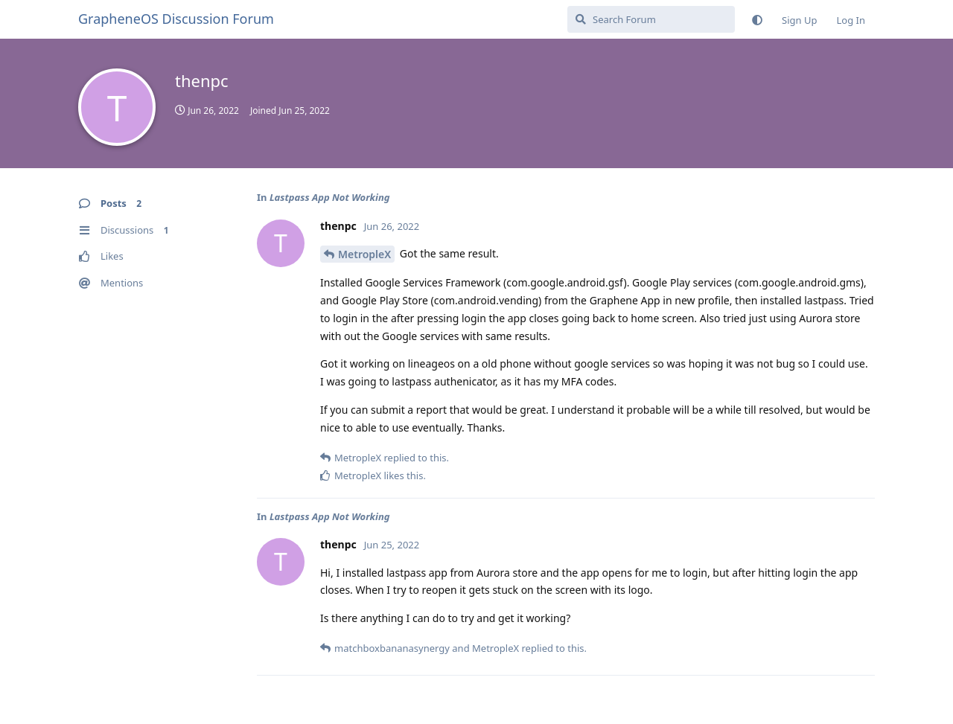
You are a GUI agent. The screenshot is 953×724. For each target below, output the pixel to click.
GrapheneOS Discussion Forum (176, 19)
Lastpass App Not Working (330, 197)
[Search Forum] (651, 19)
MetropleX (364, 254)
